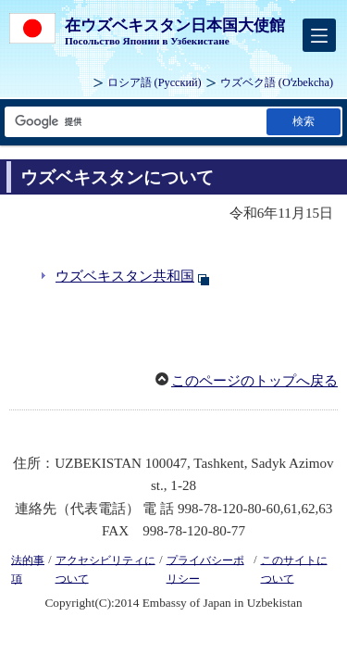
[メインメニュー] (319, 35)
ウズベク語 (276, 82)
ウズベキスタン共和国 (125, 276)
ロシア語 (154, 82)
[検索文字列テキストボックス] (134, 121)
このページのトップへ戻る (254, 380)
